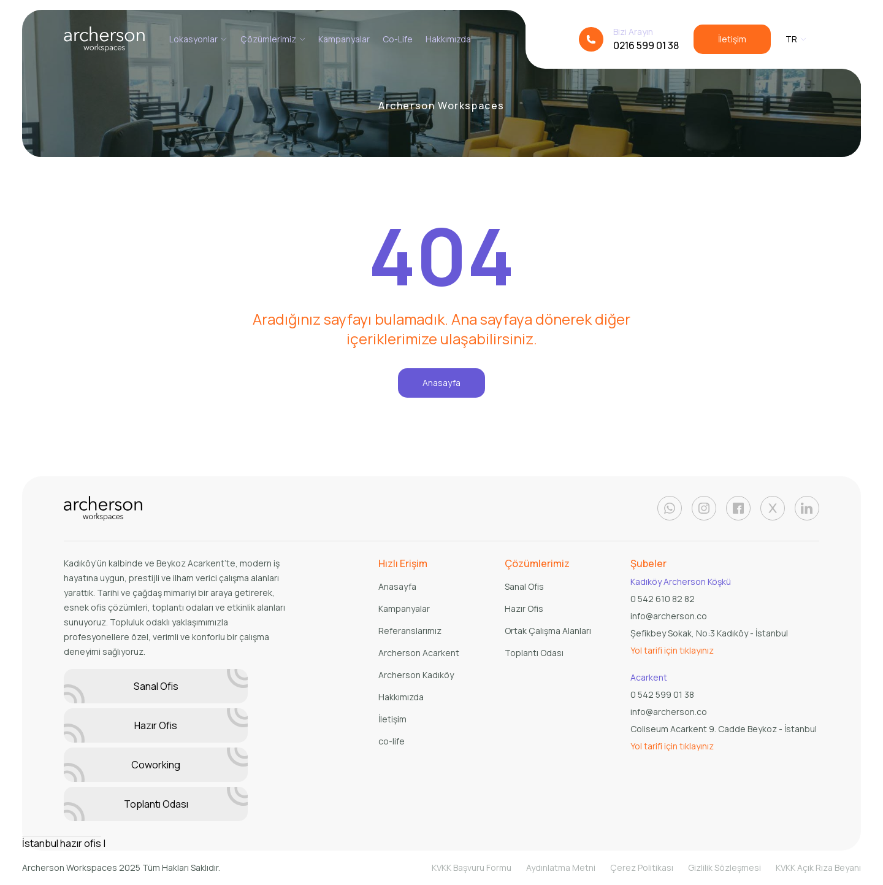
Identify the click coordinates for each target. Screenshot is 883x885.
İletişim (732, 39)
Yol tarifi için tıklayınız (672, 650)
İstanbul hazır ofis (61, 843)
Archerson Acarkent (418, 653)
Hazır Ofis (156, 725)
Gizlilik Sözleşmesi (724, 867)
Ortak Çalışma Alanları (548, 630)
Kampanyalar (344, 39)
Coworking (156, 765)
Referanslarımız (410, 630)
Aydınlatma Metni (560, 867)
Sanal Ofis (156, 686)
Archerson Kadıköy (416, 675)
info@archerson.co (668, 616)
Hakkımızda (448, 39)
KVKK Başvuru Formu (471, 867)
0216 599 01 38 (646, 45)
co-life (391, 741)
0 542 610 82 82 (662, 599)
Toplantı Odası (156, 804)
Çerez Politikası (641, 867)
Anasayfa (441, 382)
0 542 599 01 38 (662, 694)
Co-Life (398, 39)
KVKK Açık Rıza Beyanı (818, 867)
